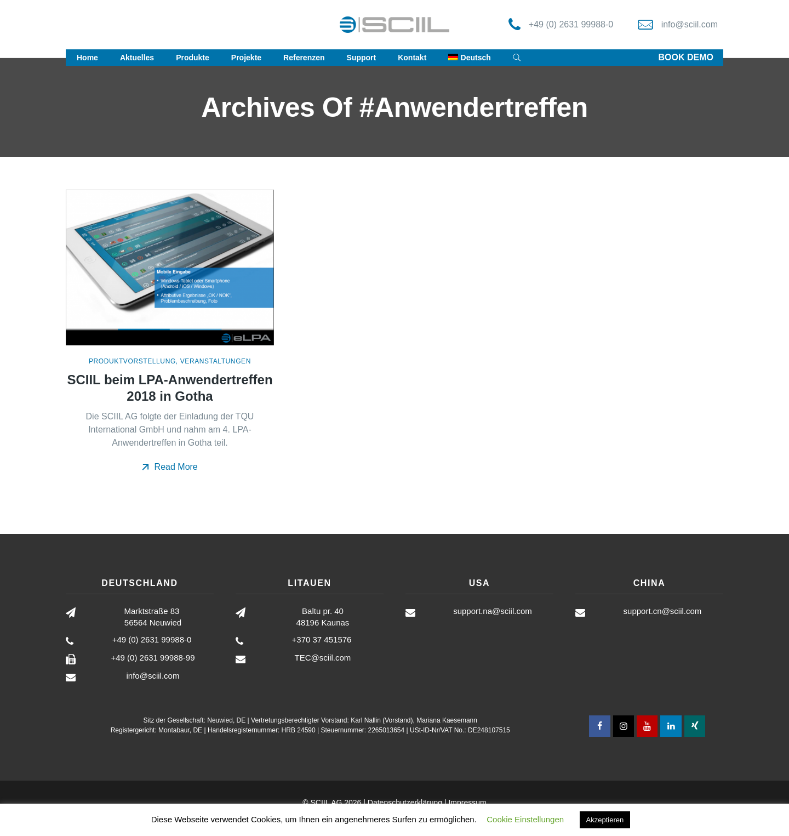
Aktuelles (137, 57)
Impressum (467, 802)
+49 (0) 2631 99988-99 (153, 657)
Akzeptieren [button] (605, 820)
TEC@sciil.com (323, 657)
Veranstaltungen (215, 361)
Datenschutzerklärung (405, 802)
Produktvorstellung (132, 361)
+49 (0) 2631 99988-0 (571, 24)
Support (361, 57)
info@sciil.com (689, 24)
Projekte (246, 57)
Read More (170, 466)
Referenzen (303, 57)
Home (87, 57)
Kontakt (412, 57)
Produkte (192, 57)
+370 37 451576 (322, 639)
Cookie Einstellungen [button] (525, 819)
